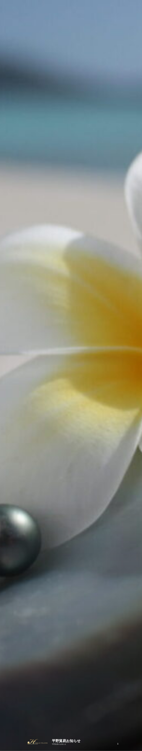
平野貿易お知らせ (66, 741)
